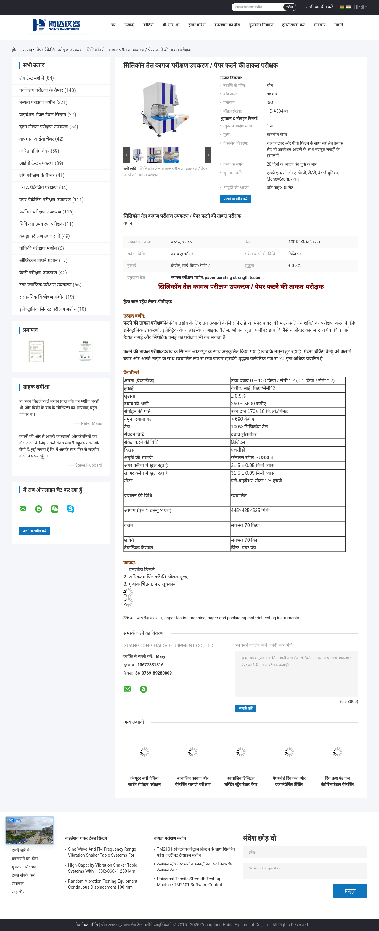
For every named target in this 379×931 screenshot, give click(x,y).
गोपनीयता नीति (86, 924)
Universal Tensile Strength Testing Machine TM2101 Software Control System (189, 882)
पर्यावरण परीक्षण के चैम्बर (41, 90)
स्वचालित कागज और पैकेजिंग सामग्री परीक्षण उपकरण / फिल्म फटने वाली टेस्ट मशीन (192, 781)
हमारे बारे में (196, 25)
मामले (338, 25)
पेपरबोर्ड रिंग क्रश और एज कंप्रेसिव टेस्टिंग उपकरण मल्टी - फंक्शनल (289, 781)
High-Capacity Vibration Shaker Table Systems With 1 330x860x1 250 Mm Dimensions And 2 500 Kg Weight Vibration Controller (102, 869)
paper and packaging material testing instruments (253, 618)
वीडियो (148, 25)
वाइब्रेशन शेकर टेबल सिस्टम (42, 114)
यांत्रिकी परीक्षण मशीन (38, 248)
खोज (289, 7)
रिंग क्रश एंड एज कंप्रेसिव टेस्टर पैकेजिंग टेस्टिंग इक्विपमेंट (337, 781)
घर (113, 25)
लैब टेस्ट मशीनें (31, 78)
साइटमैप (18, 891)
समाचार (319, 25)
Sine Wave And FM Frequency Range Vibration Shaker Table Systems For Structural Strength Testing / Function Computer (103, 853)
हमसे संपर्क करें (293, 25)
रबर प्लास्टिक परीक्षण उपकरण (45, 285)
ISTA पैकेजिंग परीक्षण (38, 187)
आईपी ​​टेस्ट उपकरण (36, 163)
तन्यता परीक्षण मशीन (37, 102)
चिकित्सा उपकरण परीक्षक (41, 224)
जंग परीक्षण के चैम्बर (37, 175)
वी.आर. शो (171, 25)
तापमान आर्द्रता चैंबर (36, 139)
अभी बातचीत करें (319, 6)
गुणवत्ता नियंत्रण (261, 25)
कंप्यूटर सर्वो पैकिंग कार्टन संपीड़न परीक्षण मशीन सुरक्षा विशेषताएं (144, 781)
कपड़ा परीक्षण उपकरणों (39, 236)
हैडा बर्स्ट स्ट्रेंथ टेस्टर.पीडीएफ (147, 301)
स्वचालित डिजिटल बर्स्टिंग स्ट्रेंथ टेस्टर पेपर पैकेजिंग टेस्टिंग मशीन (240, 781)
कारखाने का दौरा (227, 25)
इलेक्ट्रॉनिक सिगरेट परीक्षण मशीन (47, 309)
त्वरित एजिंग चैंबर (34, 151)
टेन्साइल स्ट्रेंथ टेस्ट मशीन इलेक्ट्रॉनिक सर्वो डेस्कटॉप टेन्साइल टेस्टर (194, 867)
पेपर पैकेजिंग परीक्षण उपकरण (59, 49)
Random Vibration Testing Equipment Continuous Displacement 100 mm (102, 884)
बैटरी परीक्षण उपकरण (38, 272)
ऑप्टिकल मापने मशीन (38, 260)
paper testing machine (184, 618)
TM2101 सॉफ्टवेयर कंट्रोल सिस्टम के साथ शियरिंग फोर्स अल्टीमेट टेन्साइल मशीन (196, 852)
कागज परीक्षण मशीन (146, 618)
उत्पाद (27, 49)
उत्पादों (129, 25)
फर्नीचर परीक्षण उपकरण (40, 212)
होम (14, 49)
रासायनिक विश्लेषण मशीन (42, 297)
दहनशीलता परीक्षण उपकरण (43, 127)
